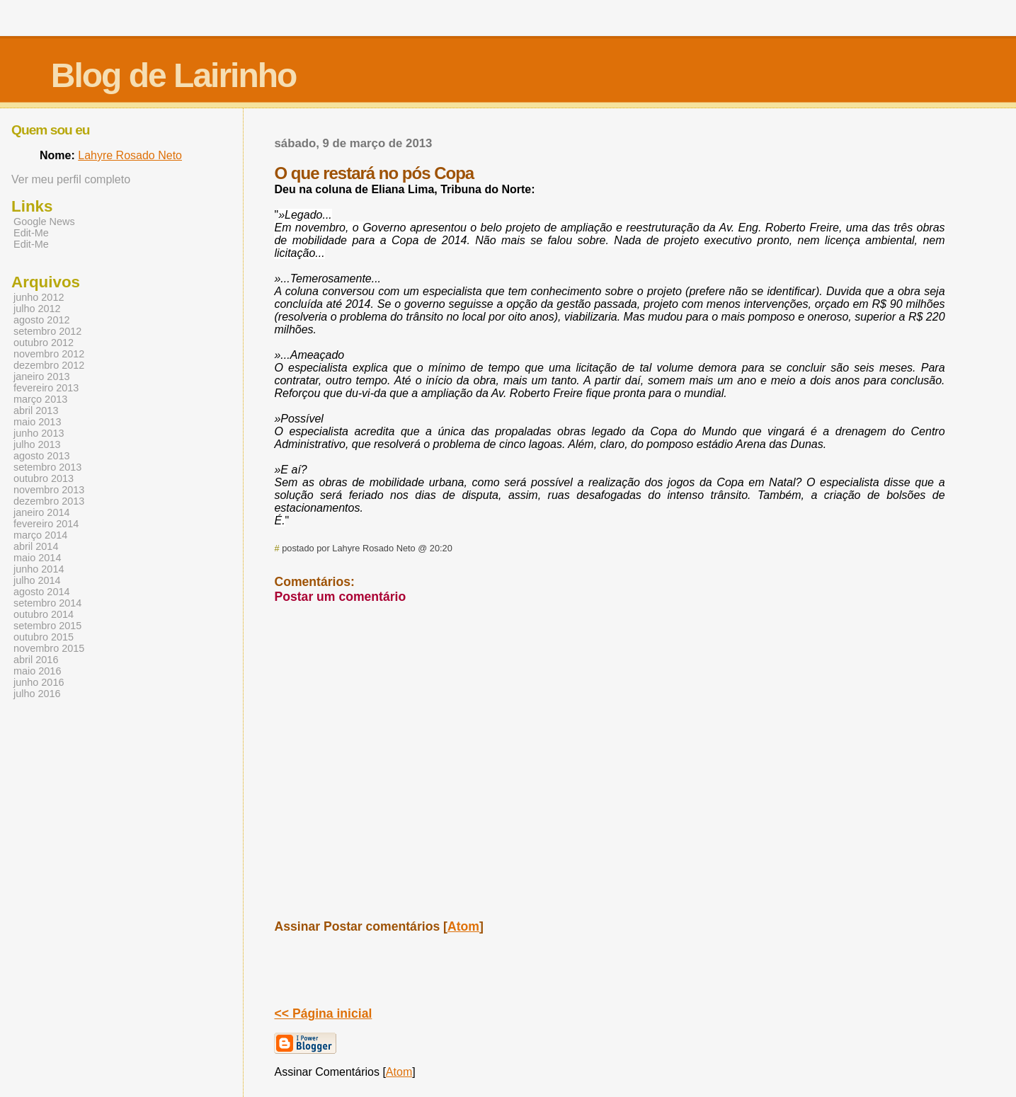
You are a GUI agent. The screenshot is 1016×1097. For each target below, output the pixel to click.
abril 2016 (35, 659)
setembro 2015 (47, 625)
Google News (44, 221)
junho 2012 (38, 297)
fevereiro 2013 (46, 388)
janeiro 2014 (41, 512)
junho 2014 (38, 569)
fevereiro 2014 (46, 523)
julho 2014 (37, 580)
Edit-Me (31, 233)
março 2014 (40, 535)
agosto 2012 (41, 320)
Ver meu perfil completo (70, 179)
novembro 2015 (48, 648)
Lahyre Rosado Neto (130, 155)
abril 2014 (35, 546)
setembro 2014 (47, 603)
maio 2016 (37, 671)
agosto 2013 (41, 455)
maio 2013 (37, 421)
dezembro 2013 (48, 501)
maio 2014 (37, 557)
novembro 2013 (48, 489)
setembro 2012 (47, 331)
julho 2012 (37, 308)
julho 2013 (37, 444)
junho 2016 (38, 682)
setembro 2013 (47, 467)
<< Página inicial (323, 1013)
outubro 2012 (43, 342)
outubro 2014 (43, 614)
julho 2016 (37, 693)
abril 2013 (35, 410)
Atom (463, 926)
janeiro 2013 (41, 376)
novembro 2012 (48, 354)
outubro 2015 (43, 637)
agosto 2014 (41, 591)
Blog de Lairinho (174, 75)
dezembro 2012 (48, 365)
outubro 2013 (43, 478)
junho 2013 (38, 433)
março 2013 (40, 399)
